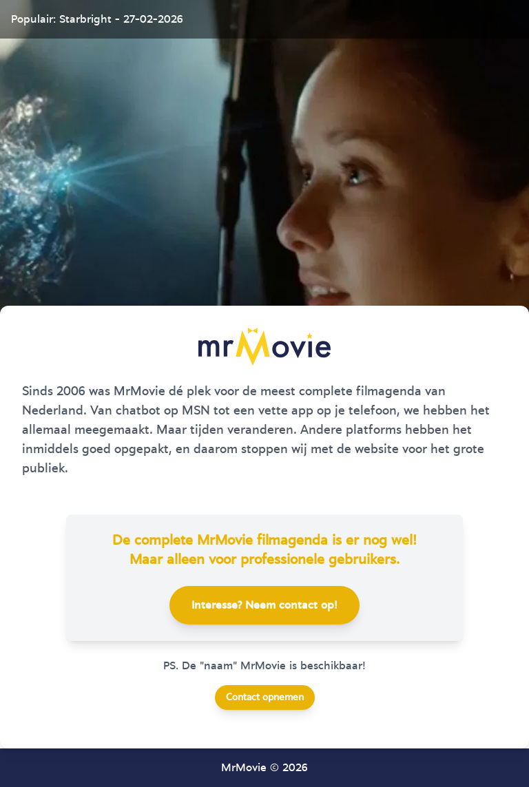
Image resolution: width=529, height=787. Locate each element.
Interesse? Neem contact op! (264, 605)
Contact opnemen (265, 697)
